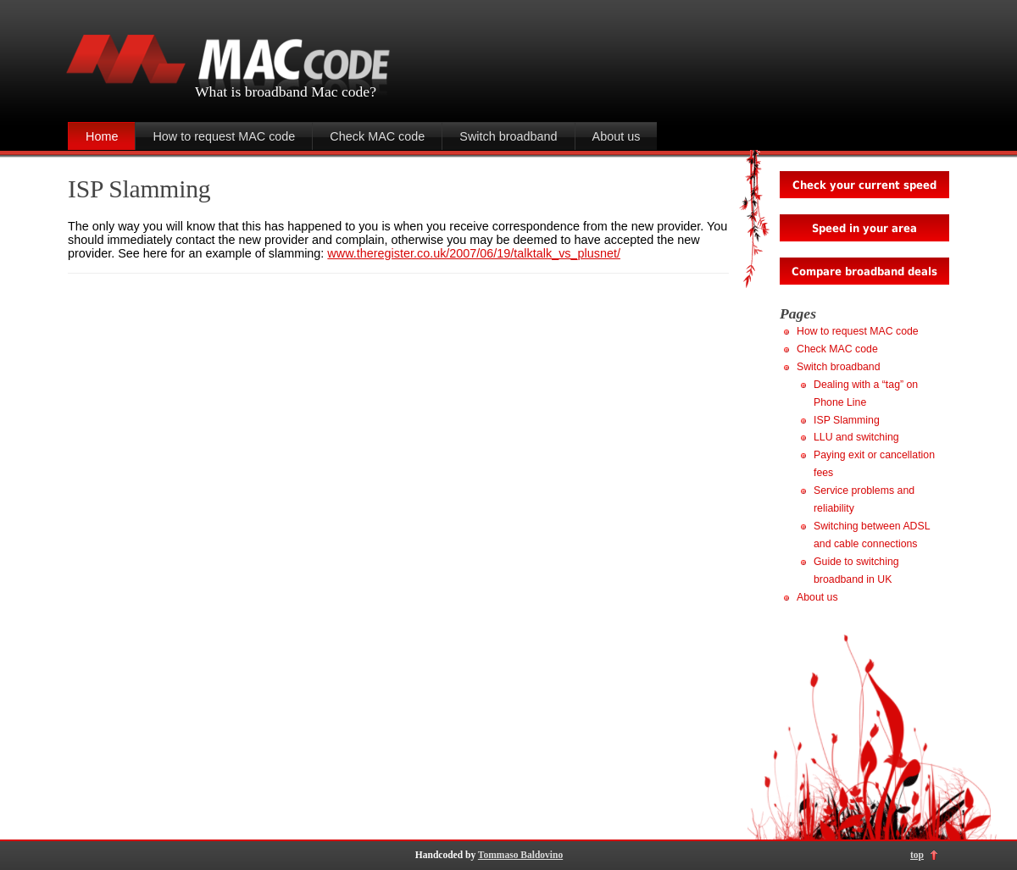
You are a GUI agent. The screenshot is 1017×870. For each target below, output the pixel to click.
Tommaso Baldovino (520, 855)
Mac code (340, 91)
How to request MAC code (224, 136)
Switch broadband (508, 136)
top (917, 855)
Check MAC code (377, 136)
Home (102, 136)
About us (616, 136)
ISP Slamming (139, 188)
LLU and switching (856, 437)
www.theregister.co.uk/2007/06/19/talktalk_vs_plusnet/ (473, 253)
